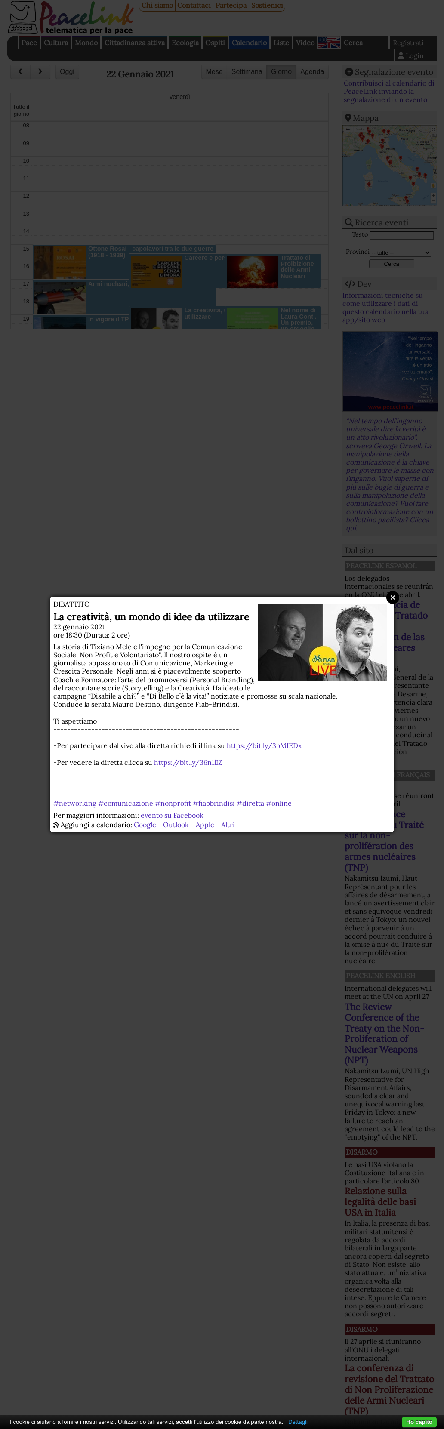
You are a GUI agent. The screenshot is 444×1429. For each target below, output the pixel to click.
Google (145, 824)
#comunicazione (125, 803)
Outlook (176, 824)
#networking (74, 803)
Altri (228, 824)
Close (392, 597)
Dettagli (298, 1422)
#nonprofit (173, 803)
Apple (205, 824)
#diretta (250, 803)
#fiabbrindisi (214, 803)
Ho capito (419, 1422)
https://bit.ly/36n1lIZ (188, 762)
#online (279, 803)
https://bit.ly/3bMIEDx (264, 745)
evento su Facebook (172, 815)
